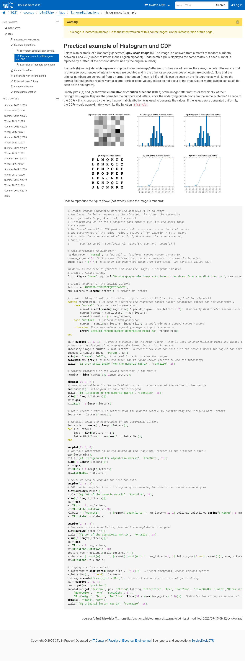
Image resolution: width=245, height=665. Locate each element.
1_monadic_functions (85, 12)
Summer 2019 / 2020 (15, 169)
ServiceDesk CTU (203, 640)
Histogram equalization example (35, 50)
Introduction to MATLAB (25, 39)
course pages (158, 32)
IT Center (98, 640)
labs (62, 12)
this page (206, 32)
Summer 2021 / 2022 (15, 148)
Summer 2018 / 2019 (15, 179)
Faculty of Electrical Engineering (130, 640)
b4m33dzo (47, 12)
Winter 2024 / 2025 (14, 121)
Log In (237, 5)
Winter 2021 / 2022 (14, 153)
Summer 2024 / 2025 (15, 115)
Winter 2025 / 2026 (14, 110)
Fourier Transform (21, 70)
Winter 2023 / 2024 (14, 131)
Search (220, 5)
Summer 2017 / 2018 (15, 190)
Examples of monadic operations (35, 64)
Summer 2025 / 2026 (15, 105)
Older (7, 196)
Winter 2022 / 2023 (14, 142)
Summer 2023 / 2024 (15, 126)
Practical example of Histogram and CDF (34, 57)
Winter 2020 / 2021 (14, 164)
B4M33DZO (12, 28)
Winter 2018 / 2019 (14, 185)
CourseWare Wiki (21, 5)
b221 (14, 12)
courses (28, 12)
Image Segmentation (23, 92)
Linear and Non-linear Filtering (28, 75)
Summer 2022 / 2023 (15, 137)
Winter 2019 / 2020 (14, 174)
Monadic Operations (23, 45)
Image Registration (22, 86)
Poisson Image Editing (24, 81)
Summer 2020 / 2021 (15, 158)
